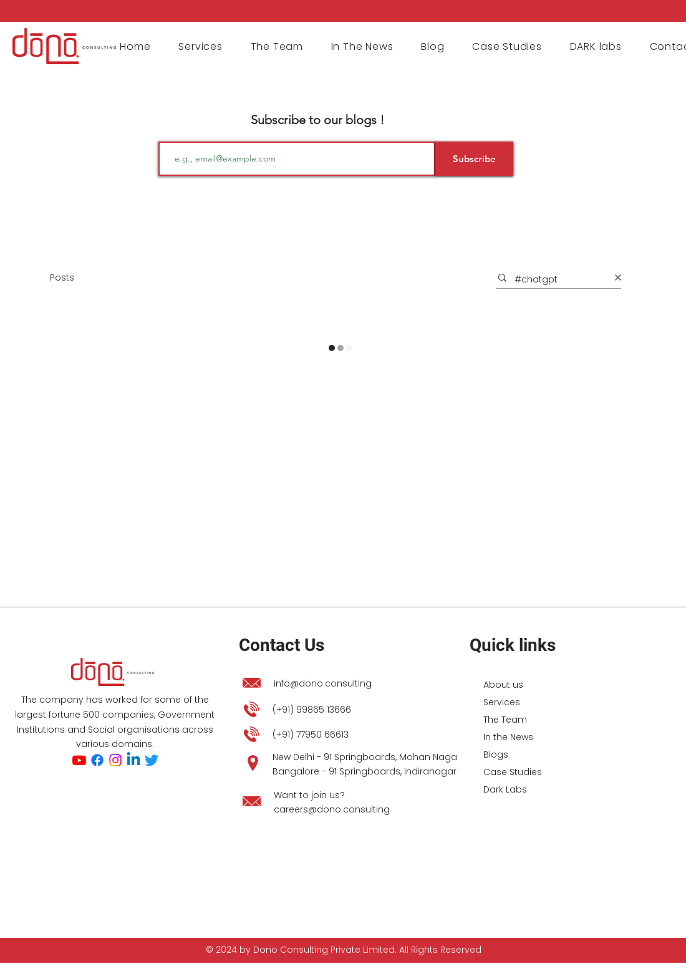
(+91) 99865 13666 (312, 709)
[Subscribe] (474, 159)
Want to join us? (309, 795)
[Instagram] (115, 760)
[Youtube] (79, 760)
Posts (62, 277)
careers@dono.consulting (332, 809)
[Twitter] (151, 760)
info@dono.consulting (323, 683)
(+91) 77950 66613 (311, 734)
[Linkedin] (133, 760)
